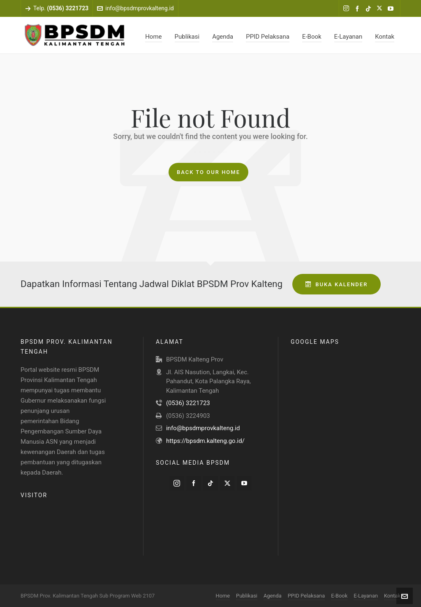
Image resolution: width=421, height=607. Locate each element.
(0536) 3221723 (188, 403)
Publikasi (246, 596)
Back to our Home (208, 172)
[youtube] (392, 9)
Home (223, 596)
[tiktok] (369, 9)
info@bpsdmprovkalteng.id (135, 8)
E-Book (339, 596)
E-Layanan (366, 596)
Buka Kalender (336, 284)
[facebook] (358, 9)
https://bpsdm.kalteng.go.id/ (205, 441)
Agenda (273, 596)
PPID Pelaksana (306, 596)
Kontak (392, 596)
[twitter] (381, 9)
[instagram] (347, 9)
